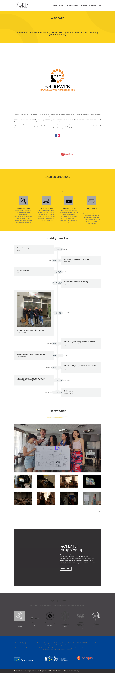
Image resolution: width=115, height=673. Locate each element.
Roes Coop (64, 557)
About (61, 5)
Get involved (93, 5)
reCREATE (79, 557)
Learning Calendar (71, 5)
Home (55, 5)
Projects (83, 5)
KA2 (75, 557)
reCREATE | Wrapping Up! (72, 551)
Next (98, 512)
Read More (65, 572)
